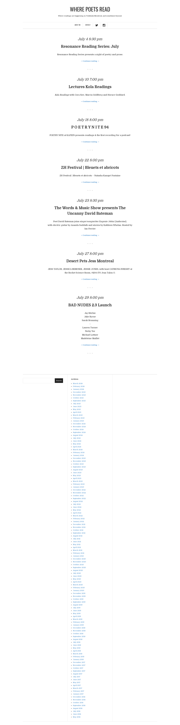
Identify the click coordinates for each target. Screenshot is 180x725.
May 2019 (76, 613)
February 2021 (78, 553)
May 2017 (76, 682)
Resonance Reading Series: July (90, 46)
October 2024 (78, 429)
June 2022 (77, 507)
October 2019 (78, 599)
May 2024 (77, 444)
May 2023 (77, 475)
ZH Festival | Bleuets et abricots (90, 167)
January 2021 (78, 556)
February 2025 (78, 418)
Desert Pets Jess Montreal (90, 261)
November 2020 (79, 562)
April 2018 (77, 651)
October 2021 (78, 530)
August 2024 (78, 435)
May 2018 (76, 648)
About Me (77, 25)
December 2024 (79, 424)
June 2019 (77, 611)
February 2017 (78, 691)
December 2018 (79, 628)
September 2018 (79, 636)
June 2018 (77, 645)
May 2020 (77, 579)
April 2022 (77, 513)
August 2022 (78, 501)
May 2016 (76, 717)
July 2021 (76, 539)
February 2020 (79, 588)
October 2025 (78, 398)
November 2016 (79, 700)
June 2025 (77, 406)
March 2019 (77, 619)
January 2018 (78, 659)
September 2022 (79, 498)
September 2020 (79, 567)
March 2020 (78, 585)
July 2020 (77, 573)
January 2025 (78, 421)
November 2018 (79, 631)
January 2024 (78, 455)
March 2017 (77, 688)
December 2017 (79, 662)
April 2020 (77, 582)
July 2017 (76, 677)
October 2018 (78, 634)
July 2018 (76, 642)
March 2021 (77, 550)
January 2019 (78, 625)
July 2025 (77, 404)
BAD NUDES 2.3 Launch (90, 305)
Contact (88, 25)
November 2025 (79, 395)
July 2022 (77, 504)
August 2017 (77, 674)
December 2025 (79, 392)
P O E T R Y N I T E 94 (90, 127)
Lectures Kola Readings (90, 87)
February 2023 (78, 484)
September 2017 (79, 671)
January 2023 (78, 487)
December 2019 (79, 593)
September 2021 (79, 533)
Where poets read (90, 9)
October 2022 (78, 496)
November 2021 (79, 527)
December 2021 (79, 524)
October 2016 (78, 702)
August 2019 (77, 605)
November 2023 (79, 461)
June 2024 (77, 441)
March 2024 (77, 450)
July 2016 (76, 711)
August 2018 (77, 639)
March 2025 (78, 415)
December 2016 (79, 697)
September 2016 (79, 705)
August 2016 (77, 708)
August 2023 (78, 470)
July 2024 (76, 438)
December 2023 (79, 458)
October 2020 (78, 565)
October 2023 (78, 464)
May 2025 (77, 409)
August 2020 (78, 570)
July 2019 (76, 608)
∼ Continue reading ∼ (90, 61)
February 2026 (79, 386)
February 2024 (78, 452)
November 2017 (79, 665)
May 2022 (77, 510)
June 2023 (77, 473)
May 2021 (76, 544)
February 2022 (78, 519)
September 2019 (79, 602)
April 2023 (77, 478)
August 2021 (77, 536)
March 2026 (78, 383)
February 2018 (78, 657)
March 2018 (77, 654)
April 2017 (77, 685)
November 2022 (79, 493)
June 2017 (77, 679)
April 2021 (77, 547)
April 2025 (77, 412)
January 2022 (78, 521)
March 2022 (78, 516)
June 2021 (77, 542)
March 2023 (78, 481)
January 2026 (78, 389)
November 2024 (79, 427)
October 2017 (78, 668)
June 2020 (77, 576)
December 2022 (79, 490)
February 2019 (78, 622)
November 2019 (79, 596)
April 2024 (77, 447)
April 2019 (77, 616)
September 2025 (79, 401)
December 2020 (79, 559)
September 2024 (79, 432)
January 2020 (78, 590)
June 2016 (77, 714)
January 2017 (78, 694)
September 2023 (79, 467)
